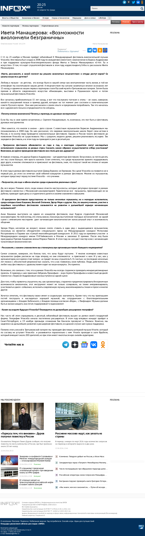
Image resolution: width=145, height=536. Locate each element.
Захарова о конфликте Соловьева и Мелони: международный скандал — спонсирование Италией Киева (36, 458)
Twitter (133, 2)
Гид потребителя (54, 521)
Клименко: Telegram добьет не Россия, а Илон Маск (81, 456)
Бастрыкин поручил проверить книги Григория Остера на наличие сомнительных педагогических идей (83, 481)
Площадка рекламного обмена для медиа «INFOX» (23, 524)
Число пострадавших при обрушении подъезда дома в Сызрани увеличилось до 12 (83, 469)
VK (138, 2)
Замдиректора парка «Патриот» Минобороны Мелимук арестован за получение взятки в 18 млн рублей (83, 463)
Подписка (24, 521)
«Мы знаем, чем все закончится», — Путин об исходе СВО (83, 487)
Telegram (124, 2)
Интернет (37, 476)
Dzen (129, 2)
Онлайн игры (67, 521)
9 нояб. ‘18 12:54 (19, 44)
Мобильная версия (37, 521)
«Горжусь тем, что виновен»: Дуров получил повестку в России (22, 435)
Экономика (38, 488)
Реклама (15, 521)
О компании (6, 521)
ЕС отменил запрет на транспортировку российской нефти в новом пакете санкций (36, 482)
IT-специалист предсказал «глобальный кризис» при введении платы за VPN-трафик (36, 470)
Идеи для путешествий (84, 521)
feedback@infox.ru (12, 534)
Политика (37, 464)
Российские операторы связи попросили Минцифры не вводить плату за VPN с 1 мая (83, 475)
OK (142, 2)
